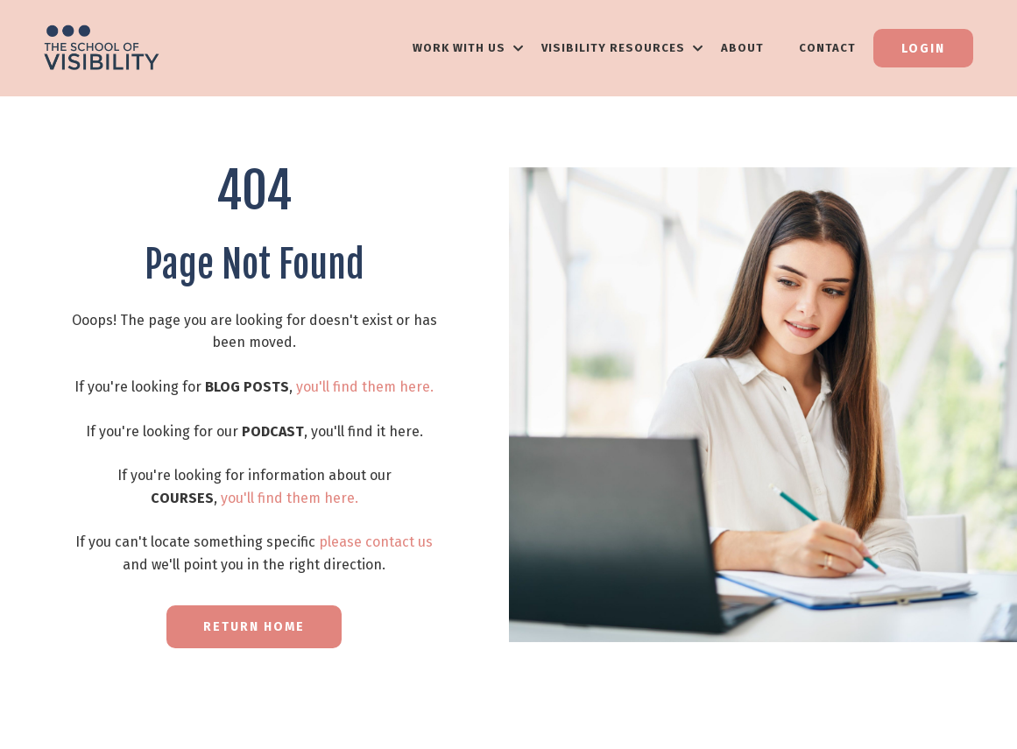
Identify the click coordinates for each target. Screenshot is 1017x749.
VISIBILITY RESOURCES (622, 47)
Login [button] (923, 48)
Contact (827, 47)
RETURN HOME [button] (254, 626)
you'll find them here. (289, 498)
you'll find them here (363, 386)
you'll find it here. (367, 431)
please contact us (376, 541)
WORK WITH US (468, 47)
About (742, 47)
